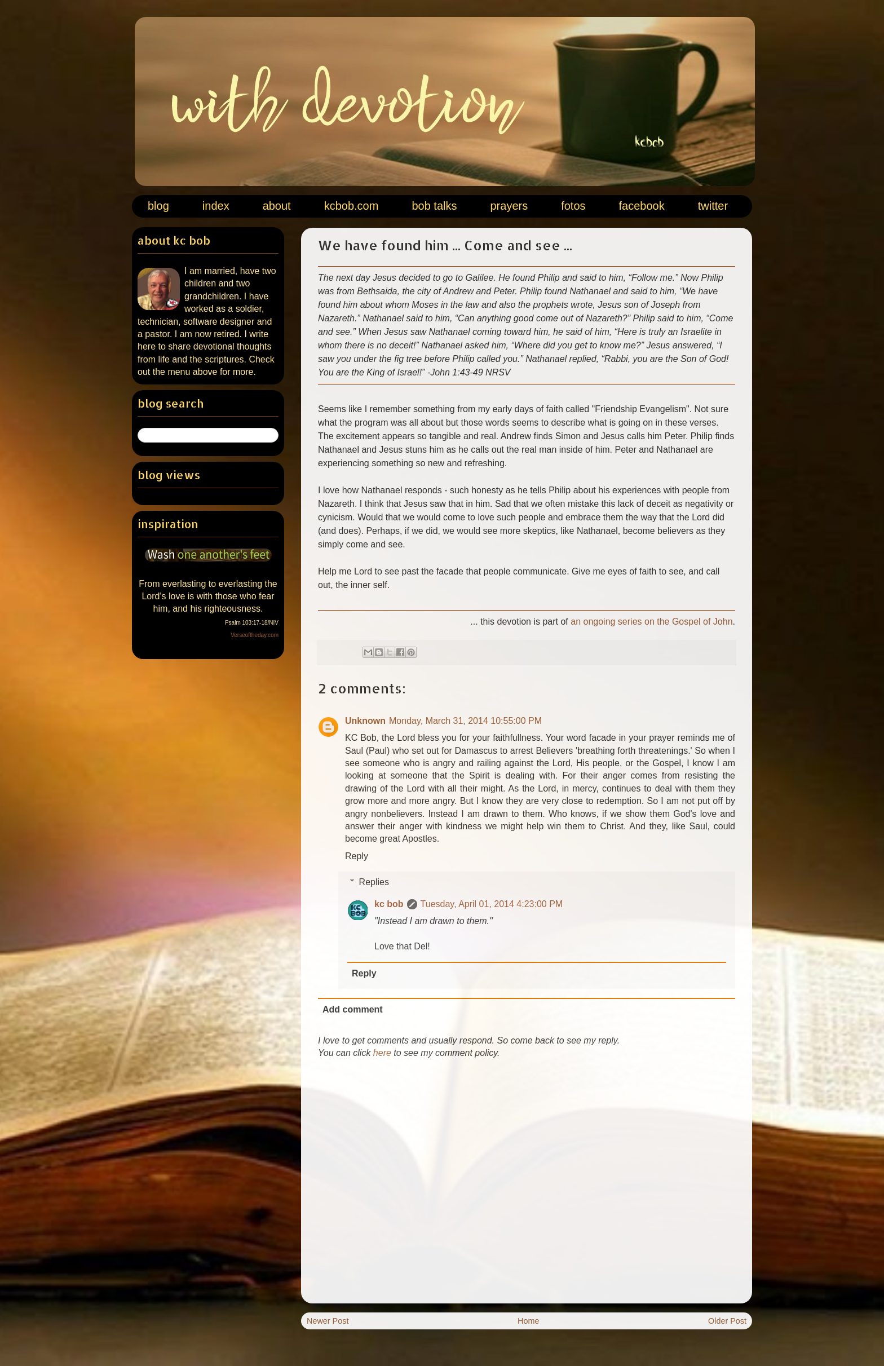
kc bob (389, 904)
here (382, 1053)
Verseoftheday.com (255, 635)
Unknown (365, 721)
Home (528, 1320)
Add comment (352, 1009)
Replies (374, 882)
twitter (713, 206)
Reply (356, 856)
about (277, 206)
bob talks (434, 206)
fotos (573, 206)
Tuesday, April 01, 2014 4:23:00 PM (492, 904)
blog (158, 206)
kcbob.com (351, 206)
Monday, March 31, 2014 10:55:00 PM (465, 721)
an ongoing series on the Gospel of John (651, 621)
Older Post (727, 1320)
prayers (509, 206)
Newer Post (327, 1320)
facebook (642, 206)
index (215, 206)
